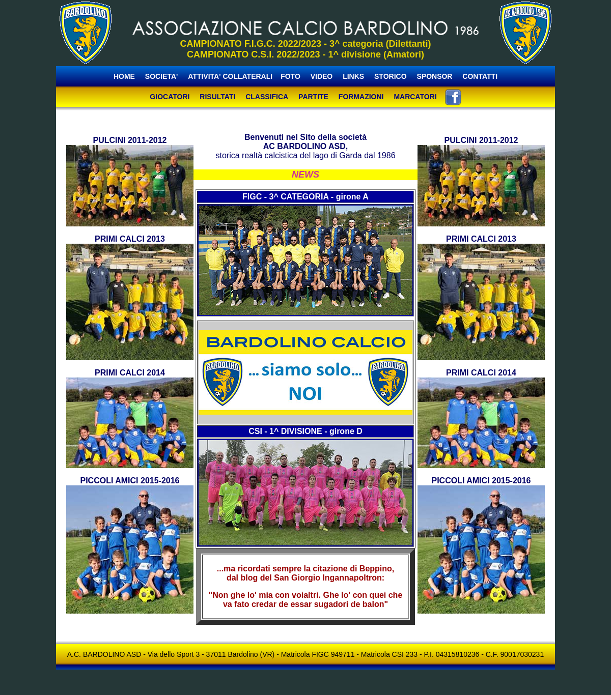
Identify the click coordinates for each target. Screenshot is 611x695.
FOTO (290, 76)
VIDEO (322, 76)
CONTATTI (479, 76)
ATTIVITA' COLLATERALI (230, 76)
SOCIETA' (162, 76)
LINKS (353, 76)
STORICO (390, 76)
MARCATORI (415, 97)
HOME (124, 76)
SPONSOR (434, 76)
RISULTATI (217, 97)
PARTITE (313, 97)
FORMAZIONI (361, 97)
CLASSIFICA (266, 97)
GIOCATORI (169, 97)
